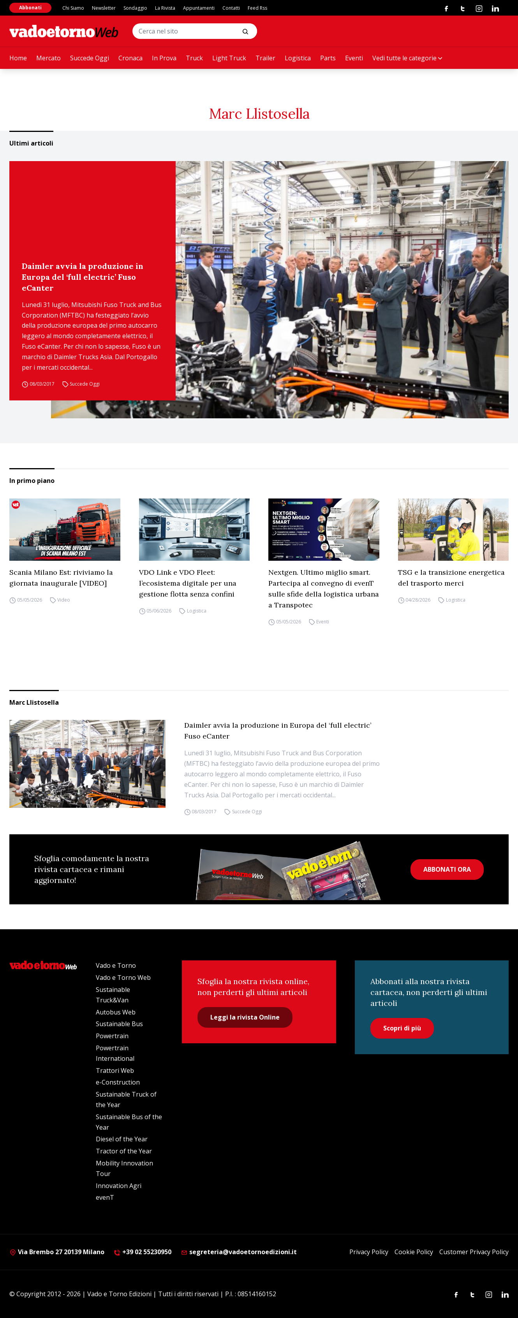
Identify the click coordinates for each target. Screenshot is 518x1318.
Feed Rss (257, 8)
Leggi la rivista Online (245, 1017)
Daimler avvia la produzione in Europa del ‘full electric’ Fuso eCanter (82, 277)
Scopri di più (402, 1028)
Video (63, 600)
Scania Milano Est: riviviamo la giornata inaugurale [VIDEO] (61, 578)
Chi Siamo (73, 8)
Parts (328, 58)
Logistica (298, 58)
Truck (194, 58)
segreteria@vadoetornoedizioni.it (239, 1252)
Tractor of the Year (124, 1151)
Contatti (231, 8)
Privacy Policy (368, 1252)
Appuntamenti (199, 8)
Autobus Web (116, 1012)
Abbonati (30, 7)
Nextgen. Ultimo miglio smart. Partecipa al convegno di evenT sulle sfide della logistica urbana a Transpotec (323, 588)
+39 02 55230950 (142, 1252)
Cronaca (130, 58)
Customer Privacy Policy (474, 1252)
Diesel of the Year (122, 1139)
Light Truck (229, 58)
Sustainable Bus (119, 1024)
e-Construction (118, 1082)
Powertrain (112, 1036)
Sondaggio (135, 8)
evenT (105, 1197)
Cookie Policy (414, 1252)
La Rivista (165, 8)
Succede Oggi (89, 58)
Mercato (48, 58)
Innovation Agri (118, 1185)
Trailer (265, 58)
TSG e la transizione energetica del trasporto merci (451, 578)
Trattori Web (115, 1070)
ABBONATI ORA (447, 869)
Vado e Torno (116, 965)
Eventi (354, 58)
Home (18, 58)
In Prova (164, 58)
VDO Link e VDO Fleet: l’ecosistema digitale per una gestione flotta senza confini (187, 583)
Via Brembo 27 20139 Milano (56, 1252)
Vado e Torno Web (123, 977)
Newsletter (104, 8)
